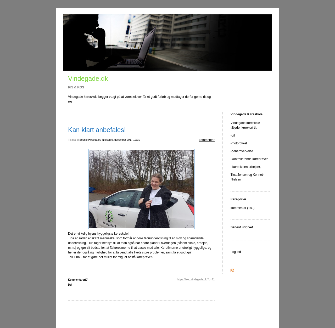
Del (70, 284)
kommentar (207, 140)
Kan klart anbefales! (97, 129)
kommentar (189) (242, 208)
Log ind (236, 252)
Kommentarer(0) (78, 279)
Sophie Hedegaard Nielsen (95, 139)
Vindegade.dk (88, 78)
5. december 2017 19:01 (125, 139)
